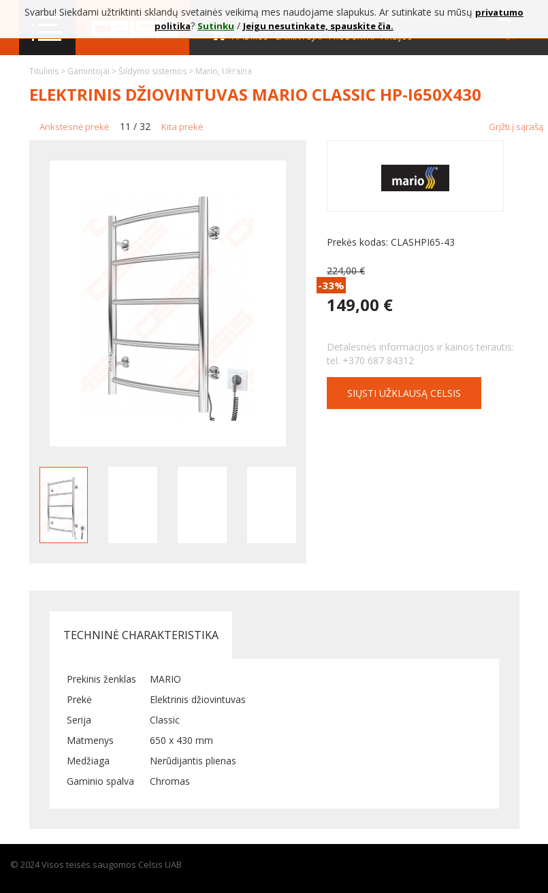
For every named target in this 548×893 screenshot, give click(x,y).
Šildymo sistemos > (156, 71)
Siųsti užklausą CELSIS (404, 393)
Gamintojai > (92, 71)
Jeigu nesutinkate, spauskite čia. (318, 26)
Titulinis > (48, 71)
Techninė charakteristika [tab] (141, 635)
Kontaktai (234, 75)
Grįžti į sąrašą (516, 126)
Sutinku (215, 26)
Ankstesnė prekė (74, 126)
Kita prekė (182, 126)
